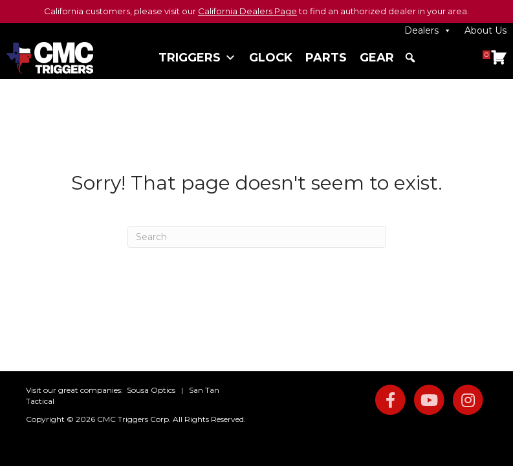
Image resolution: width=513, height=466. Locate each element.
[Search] (256, 237)
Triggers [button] (197, 57)
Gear (377, 57)
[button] (410, 57)
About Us (485, 30)
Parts (326, 57)
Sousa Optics (151, 390)
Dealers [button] (428, 30)
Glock (270, 57)
